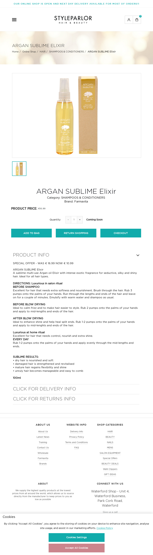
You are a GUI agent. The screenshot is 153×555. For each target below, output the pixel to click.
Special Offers (110, 462)
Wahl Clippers (110, 474)
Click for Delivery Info (44, 391)
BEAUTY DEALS (110, 468)
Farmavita (81, 204)
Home (15, 54)
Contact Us (43, 451)
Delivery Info (76, 434)
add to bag (31, 235)
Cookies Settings (76, 537)
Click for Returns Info (44, 401)
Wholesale (43, 457)
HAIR (42, 54)
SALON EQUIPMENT (110, 457)
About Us (43, 434)
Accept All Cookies (76, 547)
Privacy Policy (76, 439)
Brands (43, 468)
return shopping (76, 235)
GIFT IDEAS (110, 480)
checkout (121, 235)
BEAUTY (110, 439)
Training (43, 445)
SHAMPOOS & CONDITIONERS (66, 54)
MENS (110, 451)
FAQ (76, 451)
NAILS (110, 445)
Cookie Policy (105, 528)
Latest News (43, 439)
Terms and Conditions (76, 445)
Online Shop (29, 54)
